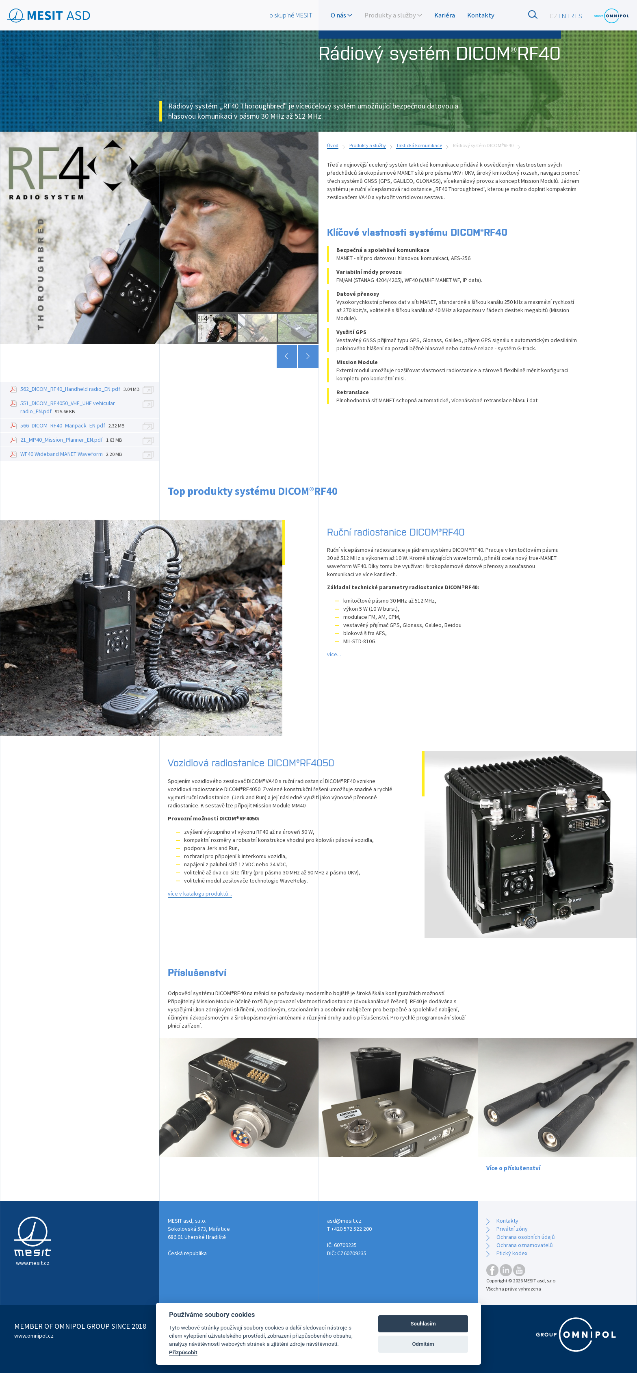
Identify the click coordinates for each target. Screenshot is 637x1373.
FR (571, 15)
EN (562, 15)
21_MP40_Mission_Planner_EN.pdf (71, 439)
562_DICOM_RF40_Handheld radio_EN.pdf (79, 389)
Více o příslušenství (513, 1168)
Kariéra (444, 15)
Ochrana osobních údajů (525, 1237)
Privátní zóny (512, 1228)
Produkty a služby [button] (393, 15)
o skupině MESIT (290, 15)
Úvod (332, 145)
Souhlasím (423, 1324)
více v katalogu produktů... (200, 893)
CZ (553, 15)
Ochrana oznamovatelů (524, 1245)
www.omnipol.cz (34, 1335)
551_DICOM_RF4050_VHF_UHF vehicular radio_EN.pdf (67, 407)
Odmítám (423, 1344)
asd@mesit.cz (344, 1220)
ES (578, 15)
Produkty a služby (367, 145)
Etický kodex (511, 1253)
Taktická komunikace (419, 145)
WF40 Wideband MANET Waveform (71, 454)
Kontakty (480, 15)
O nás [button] (341, 15)
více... (334, 654)
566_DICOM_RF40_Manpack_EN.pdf (72, 425)
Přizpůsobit (183, 1352)
